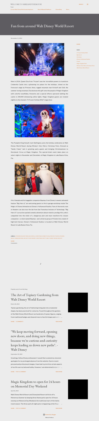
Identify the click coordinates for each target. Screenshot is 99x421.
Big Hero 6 (79, 55)
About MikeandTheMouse (44, 9)
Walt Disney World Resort (83, 67)
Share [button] (78, 44)
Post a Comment (21, 371)
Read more (59, 321)
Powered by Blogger (49, 414)
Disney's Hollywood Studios (83, 59)
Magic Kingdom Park (82, 63)
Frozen (78, 61)
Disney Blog (59, 9)
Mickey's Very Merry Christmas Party (85, 65)
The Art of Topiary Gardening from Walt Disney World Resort (35, 297)
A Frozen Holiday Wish (82, 52)
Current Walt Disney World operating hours (22, 9)
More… (68, 9)
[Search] (81, 4)
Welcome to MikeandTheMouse (26, 4)
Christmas (79, 57)
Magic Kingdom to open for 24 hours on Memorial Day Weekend (35, 383)
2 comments (19, 321)
